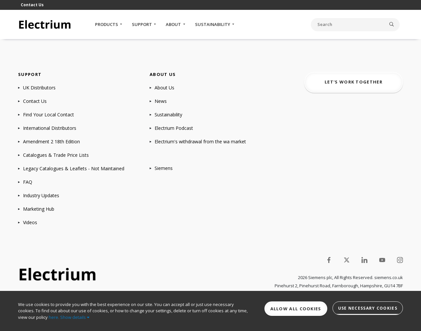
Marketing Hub (38, 209)
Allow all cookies (295, 309)
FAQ (27, 182)
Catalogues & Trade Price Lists (56, 155)
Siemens (164, 168)
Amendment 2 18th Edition (51, 141)
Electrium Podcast (174, 128)
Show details (74, 317)
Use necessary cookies (367, 308)
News (161, 101)
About (174, 24)
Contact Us (32, 5)
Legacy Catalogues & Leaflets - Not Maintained (73, 168)
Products (107, 24)
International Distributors (49, 128)
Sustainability (213, 24)
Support (142, 24)
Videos (30, 222)
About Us (164, 87)
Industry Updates (41, 195)
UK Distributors (39, 87)
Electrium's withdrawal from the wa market (200, 141)
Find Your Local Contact (48, 114)
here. (54, 317)
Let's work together (354, 82)
